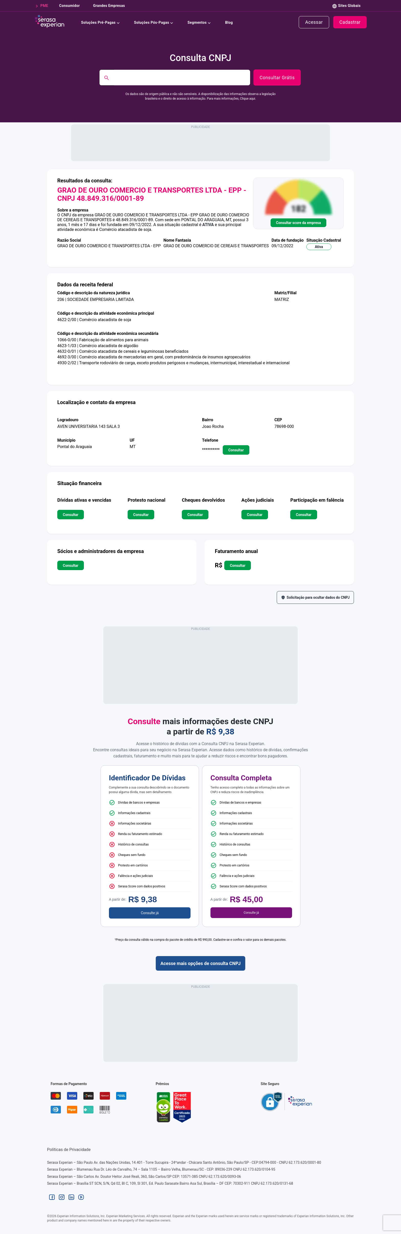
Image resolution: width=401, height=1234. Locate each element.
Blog (229, 22)
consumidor (69, 5)
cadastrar (350, 22)
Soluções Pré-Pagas (101, 22)
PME (43, 5)
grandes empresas (108, 5)
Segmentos (200, 22)
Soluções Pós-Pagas (154, 22)
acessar (314, 22)
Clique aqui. (248, 98)
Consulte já (150, 913)
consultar (236, 450)
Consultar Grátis (277, 77)
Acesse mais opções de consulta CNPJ (200, 963)
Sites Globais (349, 5)
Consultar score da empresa (298, 223)
